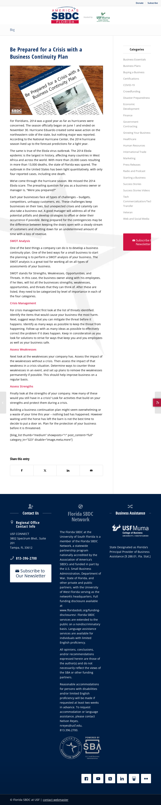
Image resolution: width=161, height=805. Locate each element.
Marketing (129, 158)
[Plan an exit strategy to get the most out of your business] (158, 403)
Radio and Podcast (134, 171)
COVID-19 (129, 85)
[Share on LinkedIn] (68, 470)
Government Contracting (130, 124)
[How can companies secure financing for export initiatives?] (3, 403)
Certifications (131, 78)
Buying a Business (133, 72)
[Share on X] (45, 470)
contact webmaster (55, 800)
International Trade (134, 152)
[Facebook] (86, 778)
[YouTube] (98, 778)
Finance (127, 115)
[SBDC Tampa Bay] (81, 15)
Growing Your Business (136, 132)
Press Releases (131, 164)
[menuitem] (140, 3)
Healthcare (129, 139)
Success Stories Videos (136, 190)
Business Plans (132, 66)
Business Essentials (134, 59)
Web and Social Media (136, 218)
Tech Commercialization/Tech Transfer (137, 201)
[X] (110, 778)
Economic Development (131, 106)
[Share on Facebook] (21, 470)
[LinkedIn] (122, 778)
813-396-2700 (26, 558)
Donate (139, 2)
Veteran (128, 212)
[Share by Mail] (91, 470)
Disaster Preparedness (136, 98)
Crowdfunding (131, 91)
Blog (12, 30)
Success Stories (132, 184)
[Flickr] (146, 778)
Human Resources (134, 145)
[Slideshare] (134, 778)
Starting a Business (134, 177)
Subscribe (153, 2)
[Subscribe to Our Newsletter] (30, 573)
